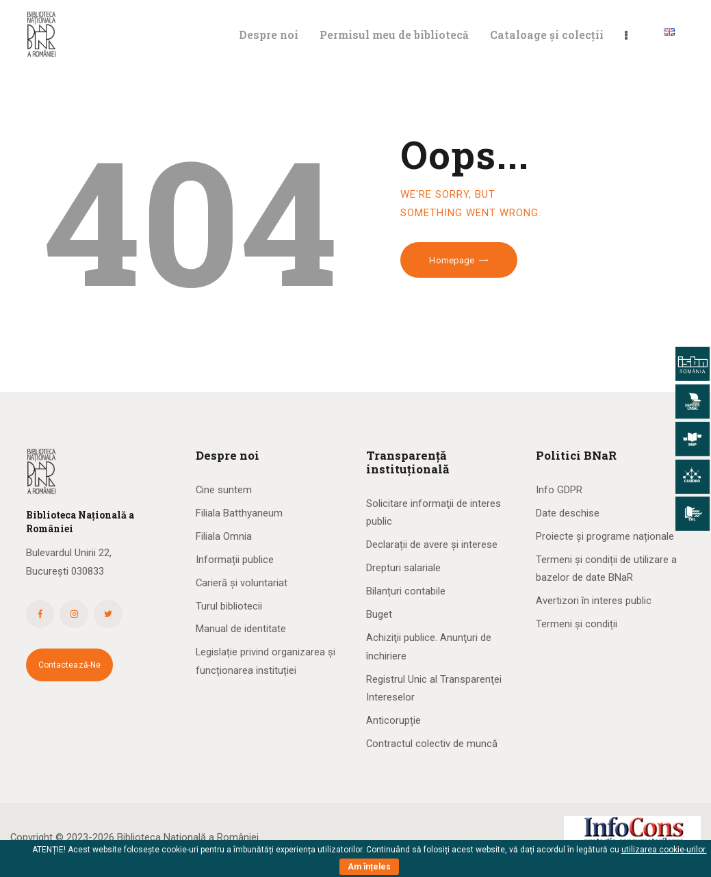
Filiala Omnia (224, 536)
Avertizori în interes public (593, 600)
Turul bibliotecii (229, 606)
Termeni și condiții (576, 624)
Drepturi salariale (403, 568)
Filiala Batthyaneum (239, 513)
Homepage (451, 260)
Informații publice (235, 559)
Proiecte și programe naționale (605, 536)
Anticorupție (393, 720)
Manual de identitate (241, 629)
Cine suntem (224, 490)
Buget (379, 614)
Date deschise (567, 513)
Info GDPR (559, 490)
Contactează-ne (69, 665)
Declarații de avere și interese (431, 544)
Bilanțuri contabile (405, 591)
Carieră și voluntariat (241, 583)
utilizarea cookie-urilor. (664, 849)
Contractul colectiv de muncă (431, 743)
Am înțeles (369, 867)
